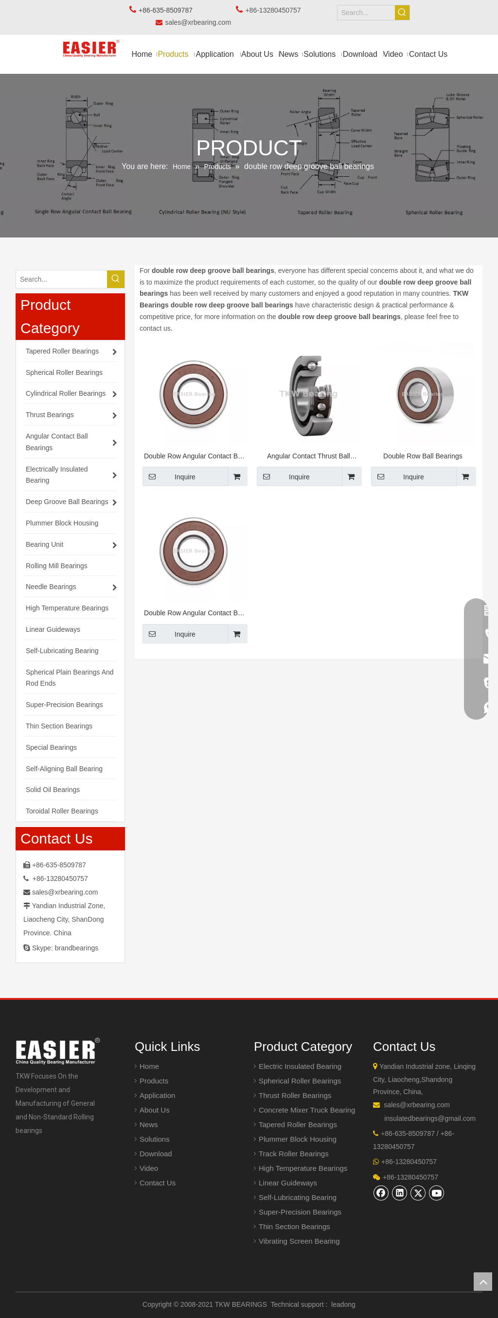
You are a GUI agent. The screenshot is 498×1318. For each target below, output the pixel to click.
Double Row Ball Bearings (422, 456)
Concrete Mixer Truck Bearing (307, 1110)
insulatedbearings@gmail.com (430, 1118)
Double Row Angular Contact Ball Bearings (194, 614)
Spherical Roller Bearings (300, 1081)
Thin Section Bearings (294, 1226)
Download (156, 1153)
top (483, 1281)
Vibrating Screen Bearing (299, 1241)
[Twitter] (418, 1192)
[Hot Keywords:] (402, 12)
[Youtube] (437, 1192)
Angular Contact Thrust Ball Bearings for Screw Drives (308, 457)
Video (149, 1168)
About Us (155, 1110)
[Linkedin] (400, 1192)
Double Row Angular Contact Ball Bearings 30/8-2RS (194, 457)
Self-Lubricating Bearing (298, 1197)
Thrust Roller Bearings (295, 1095)
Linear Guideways (288, 1183)
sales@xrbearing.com (200, 22)
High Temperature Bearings (303, 1168)
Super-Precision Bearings (300, 1212)
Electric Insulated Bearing (300, 1066)
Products (154, 1081)
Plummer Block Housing (298, 1139)
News (149, 1124)
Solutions (155, 1139)
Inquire (169, 476)
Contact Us (158, 1183)
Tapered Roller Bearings (298, 1124)
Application (157, 1095)
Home (149, 1066)
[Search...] (366, 12)
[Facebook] (381, 1192)
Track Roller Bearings (294, 1153)
